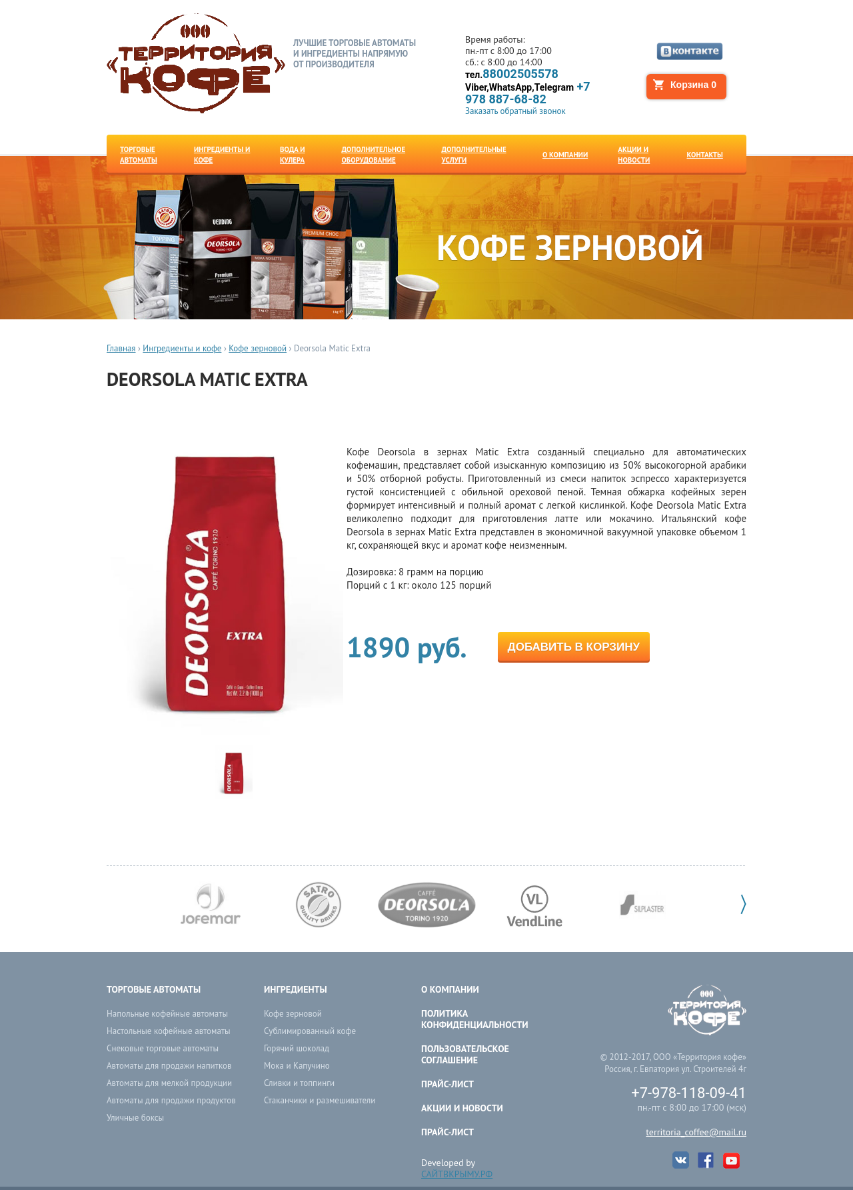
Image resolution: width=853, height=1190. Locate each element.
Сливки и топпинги (299, 1083)
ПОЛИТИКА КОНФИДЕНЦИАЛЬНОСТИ (474, 1019)
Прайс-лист (447, 1084)
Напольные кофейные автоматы (167, 1013)
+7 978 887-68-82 (527, 93)
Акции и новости (462, 1108)
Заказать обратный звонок (515, 111)
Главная (121, 348)
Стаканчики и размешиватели (319, 1100)
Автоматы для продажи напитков (169, 1065)
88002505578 (511, 74)
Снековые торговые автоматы (163, 1048)
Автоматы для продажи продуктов (171, 1100)
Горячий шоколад (296, 1048)
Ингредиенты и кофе (182, 348)
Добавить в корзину (574, 647)
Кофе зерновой (258, 348)
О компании (450, 989)
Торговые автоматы (154, 989)
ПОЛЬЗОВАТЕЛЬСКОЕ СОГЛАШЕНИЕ (465, 1054)
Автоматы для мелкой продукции (169, 1083)
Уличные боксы (135, 1117)
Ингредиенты (295, 989)
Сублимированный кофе (310, 1031)
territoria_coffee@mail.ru (696, 1132)
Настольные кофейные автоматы (169, 1031)
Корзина (693, 84)
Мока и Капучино (297, 1065)
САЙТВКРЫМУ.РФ (456, 1174)
